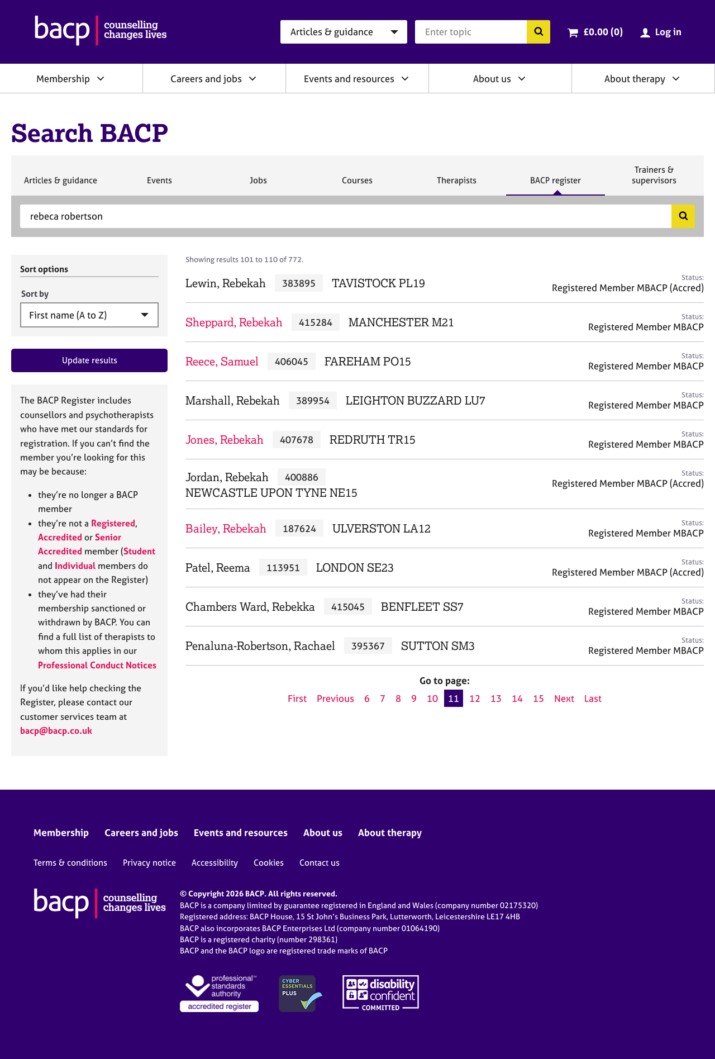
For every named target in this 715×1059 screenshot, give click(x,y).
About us (492, 78)
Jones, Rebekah (224, 440)
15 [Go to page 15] (538, 698)
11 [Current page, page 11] (453, 698)
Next (564, 698)
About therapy (634, 78)
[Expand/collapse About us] (522, 78)
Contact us (319, 862)
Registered (113, 523)
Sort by (35, 293)
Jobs (258, 185)
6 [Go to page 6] (367, 698)
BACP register (555, 185)
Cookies (269, 862)
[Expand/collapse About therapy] (676, 78)
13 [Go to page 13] (496, 698)
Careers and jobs (206, 78)
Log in (668, 31)
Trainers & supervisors (654, 180)
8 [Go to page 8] (398, 698)
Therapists (456, 185)
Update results (89, 360)
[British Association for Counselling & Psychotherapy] (101, 32)
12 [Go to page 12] (474, 698)
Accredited (60, 537)
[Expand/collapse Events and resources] (405, 78)
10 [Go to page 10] (432, 698)
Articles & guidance (60, 185)
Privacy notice (149, 862)
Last (593, 698)
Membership (63, 78)
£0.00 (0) (603, 31)
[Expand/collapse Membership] (100, 78)
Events (159, 185)
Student (139, 551)
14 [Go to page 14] (517, 698)
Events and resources (349, 78)
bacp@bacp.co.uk (56, 730)
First (297, 698)
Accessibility (215, 862)
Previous (335, 698)
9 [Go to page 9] (414, 698)
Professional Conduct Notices (97, 665)
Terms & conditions (70, 862)
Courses (357, 185)
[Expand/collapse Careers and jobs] (252, 78)
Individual (75, 565)
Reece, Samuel (222, 361)
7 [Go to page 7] (382, 698)
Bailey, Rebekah (225, 528)
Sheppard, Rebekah (234, 322)
